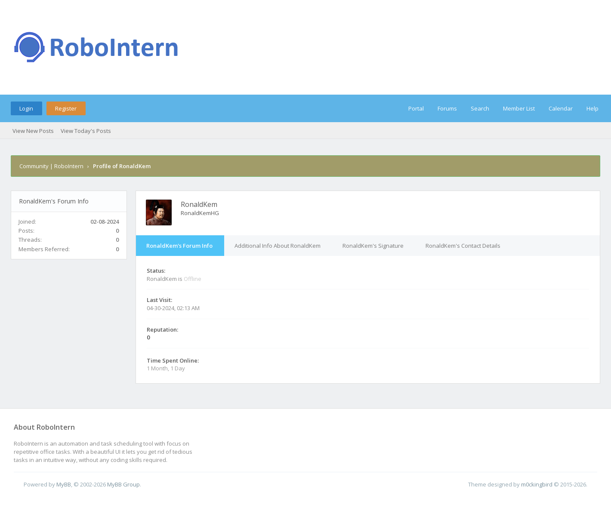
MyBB (63, 484)
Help (592, 108)
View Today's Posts (86, 131)
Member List (519, 108)
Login (26, 108)
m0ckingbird (536, 484)
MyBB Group (123, 484)
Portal (416, 108)
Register (66, 108)
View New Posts (33, 131)
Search (480, 108)
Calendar (561, 108)
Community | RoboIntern (51, 166)
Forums (447, 108)
